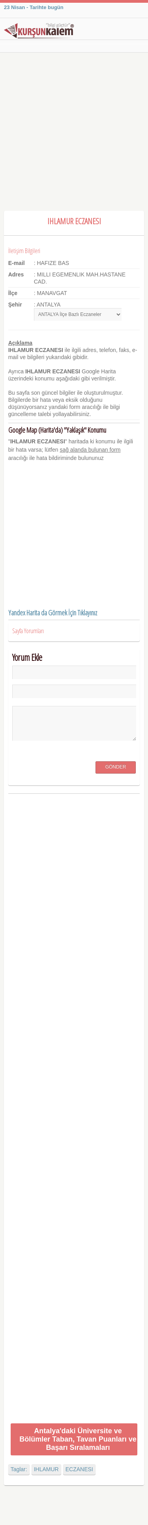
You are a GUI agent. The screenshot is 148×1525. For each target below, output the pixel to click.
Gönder (115, 767)
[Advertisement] (74, 131)
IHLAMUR (46, 1469)
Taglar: (19, 1469)
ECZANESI (79, 1469)
